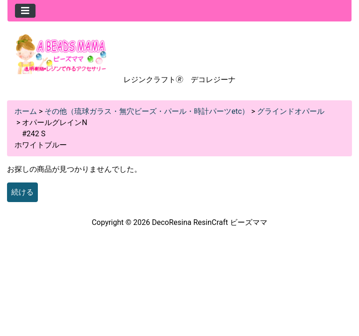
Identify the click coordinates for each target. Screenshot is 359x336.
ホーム (25, 111)
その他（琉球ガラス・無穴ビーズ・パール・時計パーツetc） (146, 111)
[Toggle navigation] (25, 11)
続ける (22, 192)
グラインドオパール (290, 111)
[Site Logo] (61, 53)
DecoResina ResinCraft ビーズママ (209, 222)
